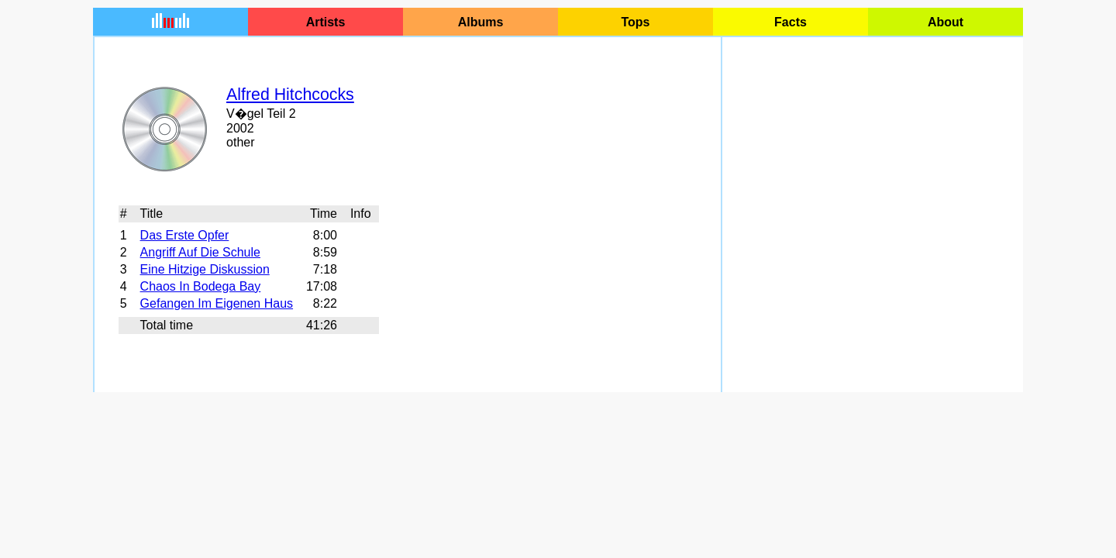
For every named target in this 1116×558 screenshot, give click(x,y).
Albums (481, 22)
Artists (326, 22)
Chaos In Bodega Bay (200, 286)
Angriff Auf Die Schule (200, 252)
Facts (790, 22)
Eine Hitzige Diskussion (205, 269)
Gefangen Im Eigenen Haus (216, 303)
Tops (635, 22)
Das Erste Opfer (184, 235)
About (945, 22)
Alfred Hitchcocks (290, 94)
